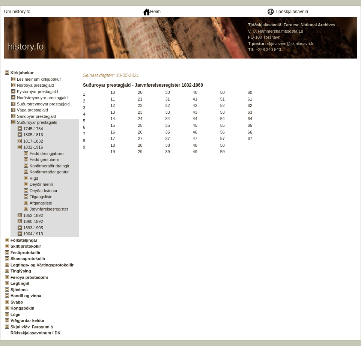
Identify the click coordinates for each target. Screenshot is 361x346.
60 (250, 92)
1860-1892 (33, 221)
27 (140, 138)
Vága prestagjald (32, 110)
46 (195, 132)
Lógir (16, 314)
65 (250, 125)
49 (195, 151)
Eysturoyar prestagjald (37, 91)
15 (112, 125)
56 (222, 132)
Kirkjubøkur (22, 73)
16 (112, 132)
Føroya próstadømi (29, 277)
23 (140, 112)
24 (140, 118)
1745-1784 (33, 128)
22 (140, 105)
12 (112, 105)
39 (167, 151)
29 (140, 151)
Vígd (34, 178)
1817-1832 (33, 141)
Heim (152, 11)
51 (222, 99)
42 (195, 105)
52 (222, 105)
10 (112, 92)
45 (195, 125)
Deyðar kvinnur (43, 190)
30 (167, 92)
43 (195, 112)
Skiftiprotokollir (26, 246)
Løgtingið (20, 283)
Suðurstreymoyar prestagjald (43, 104)
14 (112, 118)
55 (222, 125)
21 (140, 99)
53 (222, 112)
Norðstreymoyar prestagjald (42, 97)
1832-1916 (33, 147)
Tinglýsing (21, 271)
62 (250, 105)
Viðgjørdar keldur (28, 320)
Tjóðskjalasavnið (287, 11)
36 (167, 132)
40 (195, 92)
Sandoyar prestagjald (36, 116)
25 (140, 125)
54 (222, 118)
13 (112, 112)
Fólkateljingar (24, 240)
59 (222, 151)
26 (140, 132)
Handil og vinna (26, 295)
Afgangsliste (41, 203)
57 (222, 138)
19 (112, 151)
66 (250, 132)
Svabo (17, 302)
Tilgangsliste (41, 196)
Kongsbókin (23, 308)
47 (195, 138)
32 (167, 105)
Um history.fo (17, 11)
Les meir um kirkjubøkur (39, 79)
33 (167, 112)
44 (195, 118)
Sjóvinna (19, 289)
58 (222, 145)
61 (250, 99)
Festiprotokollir (26, 252)
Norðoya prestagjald (35, 85)
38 (167, 145)
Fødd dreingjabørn (47, 153)
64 (250, 118)
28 (140, 145)
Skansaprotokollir (28, 258)
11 (112, 99)
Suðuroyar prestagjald (37, 122)
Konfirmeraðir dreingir (49, 166)
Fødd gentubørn (44, 159)
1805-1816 (33, 134)
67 (250, 138)
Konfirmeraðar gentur (49, 172)
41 (195, 99)
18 (112, 145)
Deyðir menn (41, 184)
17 (112, 138)
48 (195, 145)
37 (167, 138)
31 (167, 99)
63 (250, 112)
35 (167, 125)
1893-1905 (33, 228)
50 (222, 92)
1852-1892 (33, 215)
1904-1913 (33, 234)
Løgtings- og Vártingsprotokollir (42, 265)
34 (167, 118)
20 (140, 92)
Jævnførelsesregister (49, 209)
